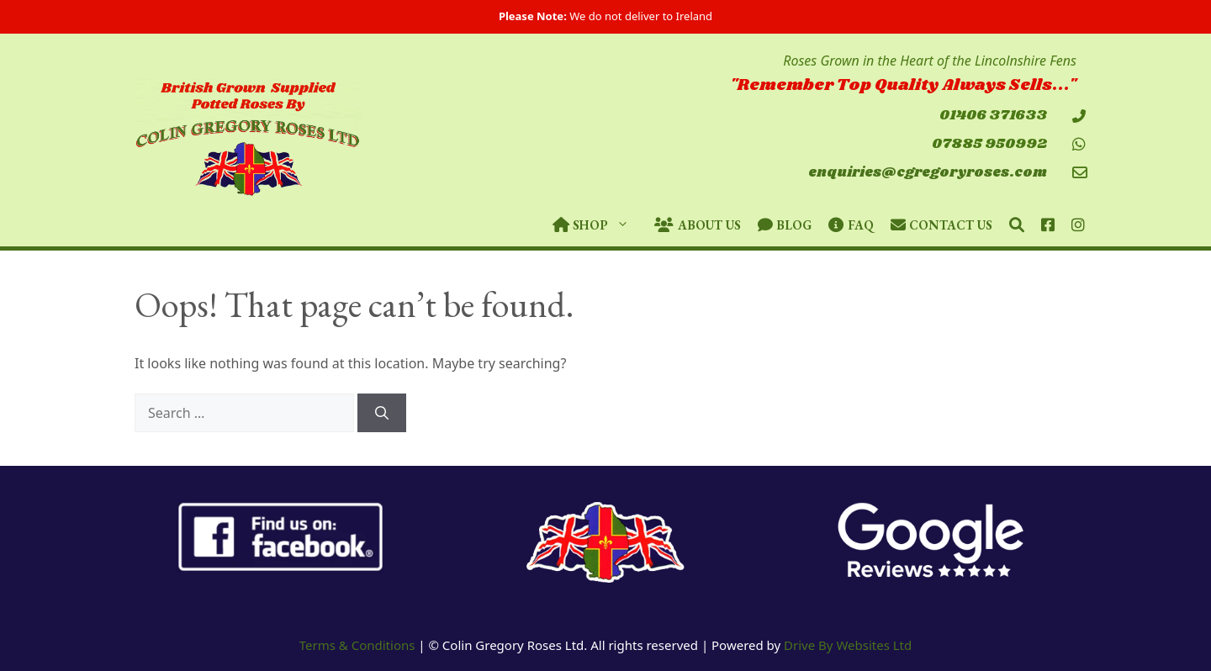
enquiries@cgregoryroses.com (927, 172)
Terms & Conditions (357, 645)
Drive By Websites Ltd (848, 645)
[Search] (381, 413)
